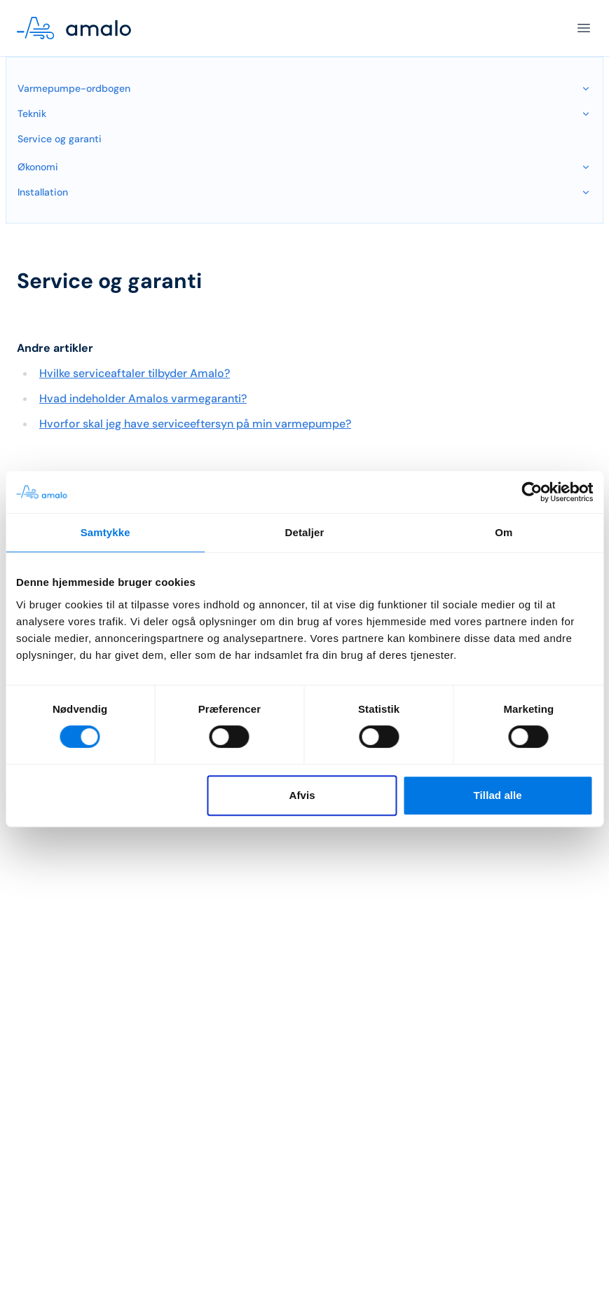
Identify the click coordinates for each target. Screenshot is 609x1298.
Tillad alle (498, 795)
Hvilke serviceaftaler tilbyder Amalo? (134, 373)
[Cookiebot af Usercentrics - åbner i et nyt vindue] (531, 492)
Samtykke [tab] (105, 532)
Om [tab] (503, 532)
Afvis (302, 795)
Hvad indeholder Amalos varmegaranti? (143, 398)
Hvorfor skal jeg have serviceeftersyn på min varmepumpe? (195, 423)
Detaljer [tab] (304, 532)
